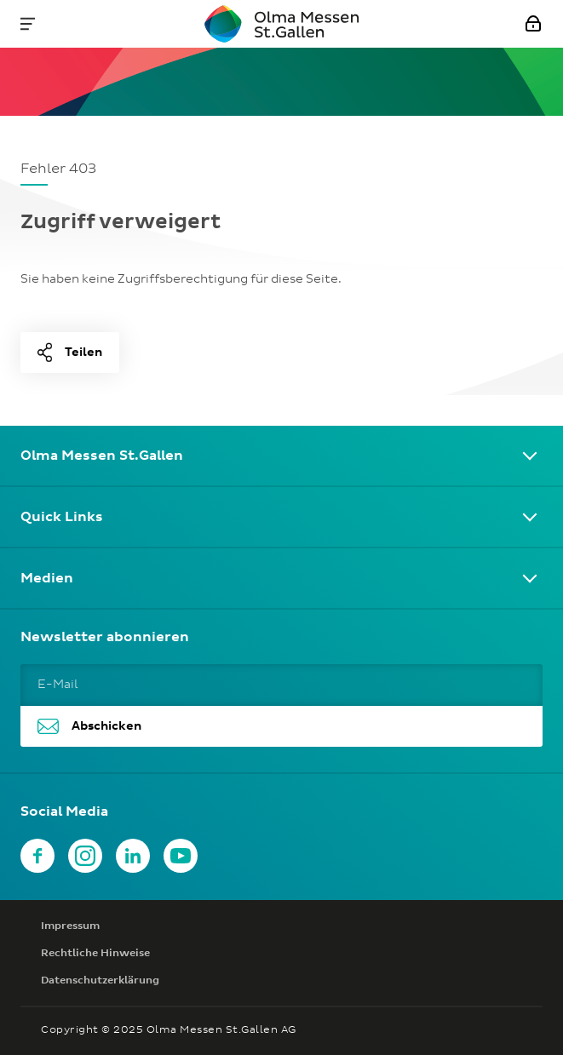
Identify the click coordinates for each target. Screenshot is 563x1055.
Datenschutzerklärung (100, 981)
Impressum (70, 926)
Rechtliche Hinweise (95, 954)
